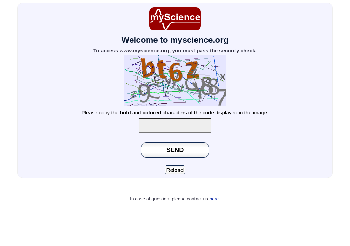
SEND (175, 149)
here (214, 198)
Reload (175, 170)
